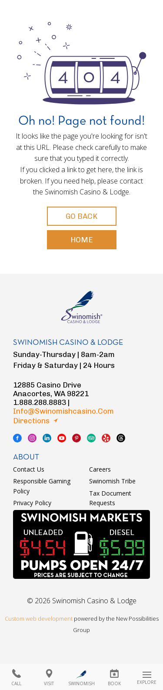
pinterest (76, 438)
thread (120, 438)
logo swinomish (81, 303)
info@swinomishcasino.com (63, 411)
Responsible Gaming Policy (41, 486)
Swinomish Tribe (112, 481)
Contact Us (28, 469)
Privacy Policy (32, 503)
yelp (106, 438)
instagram (32, 438)
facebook (17, 438)
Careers (100, 469)
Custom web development (39, 618)
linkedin (47, 438)
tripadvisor (91, 438)
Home (81, 239)
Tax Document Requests (110, 498)
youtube (61, 438)
